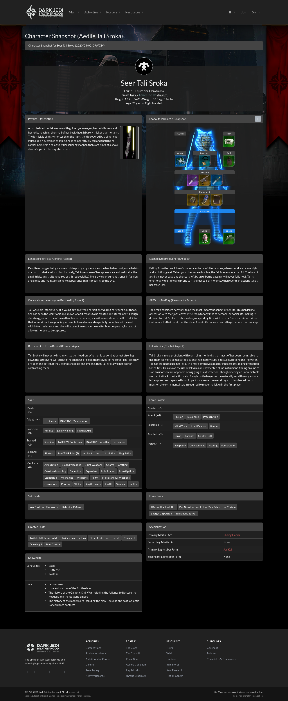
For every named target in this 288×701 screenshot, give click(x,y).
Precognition (210, 416)
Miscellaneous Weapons (116, 477)
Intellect (87, 453)
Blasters (49, 453)
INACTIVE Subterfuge (69, 441)
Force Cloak (228, 445)
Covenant (212, 647)
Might (94, 477)
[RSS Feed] (65, 672)
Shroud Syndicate (136, 675)
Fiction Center (174, 675)
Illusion (179, 416)
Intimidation (108, 471)
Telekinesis (193, 416)
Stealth (108, 484)
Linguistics (125, 453)
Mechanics (67, 477)
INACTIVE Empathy (97, 441)
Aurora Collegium (136, 664)
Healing (213, 445)
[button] (258, 119)
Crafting (122, 464)
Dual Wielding (65, 430)
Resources (133, 12)
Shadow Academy (96, 653)
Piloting (65, 484)
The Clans (131, 647)
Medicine (82, 477)
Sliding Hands (232, 535)
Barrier (214, 426)
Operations (50, 484)
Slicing (78, 484)
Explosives (91, 471)
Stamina (49, 441)
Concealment (197, 445)
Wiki (169, 653)
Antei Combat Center (98, 659)
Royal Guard (133, 659)
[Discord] (27, 672)
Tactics (133, 484)
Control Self (205, 435)
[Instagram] (50, 672)
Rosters (112, 12)
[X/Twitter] (57, 672)
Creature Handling (55, 471)
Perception (119, 441)
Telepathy (180, 445)
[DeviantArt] (35, 672)
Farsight (189, 435)
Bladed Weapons (71, 464)
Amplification (198, 426)
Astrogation (51, 464)
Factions (171, 659)
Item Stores (172, 664)
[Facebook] (42, 672)
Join (244, 12)
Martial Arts (84, 430)
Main (73, 12)
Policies (211, 653)
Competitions (93, 647)
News (169, 647)
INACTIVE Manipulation (74, 421)
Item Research (174, 670)
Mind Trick (181, 426)
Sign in (257, 12)
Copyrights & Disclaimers (221, 659)
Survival (120, 484)
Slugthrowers (93, 484)
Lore (98, 453)
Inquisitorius (133, 670)
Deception (76, 471)
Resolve (48, 430)
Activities (91, 12)
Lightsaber (50, 421)
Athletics (110, 453)
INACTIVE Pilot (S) (68, 453)
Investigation (126, 471)
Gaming (90, 664)
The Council (133, 653)
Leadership (50, 477)
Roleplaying (92, 670)
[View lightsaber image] (129, 142)
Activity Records (95, 675)
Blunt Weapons (93, 464)
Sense (178, 435)
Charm (110, 464)
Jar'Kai (228, 549)
